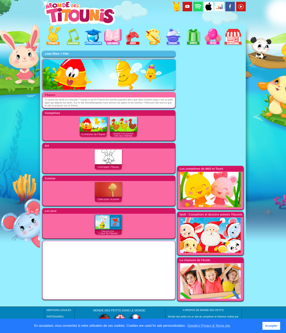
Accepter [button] (271, 325)
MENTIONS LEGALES (59, 310)
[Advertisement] (109, 270)
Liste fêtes (52, 53)
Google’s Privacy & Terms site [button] (208, 325)
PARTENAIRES (55, 316)
